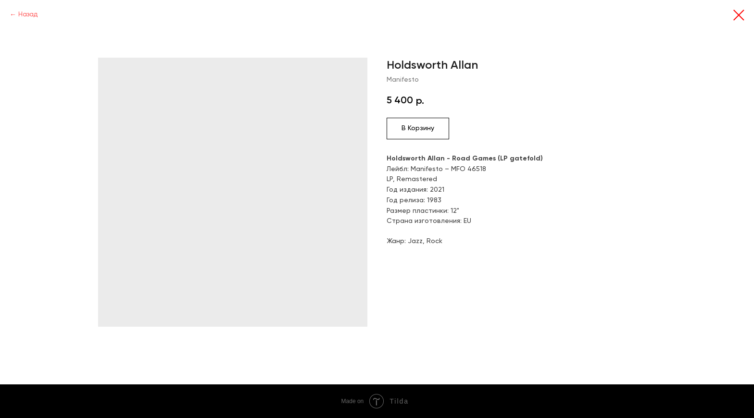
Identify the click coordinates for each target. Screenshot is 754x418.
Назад (28, 14)
